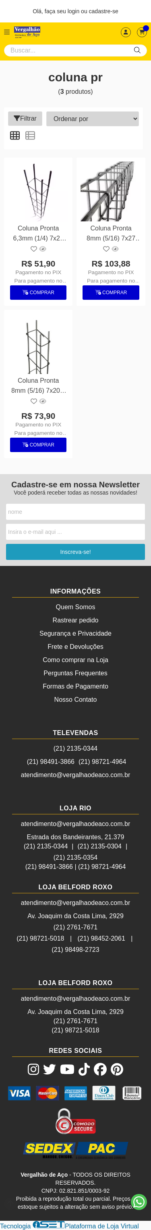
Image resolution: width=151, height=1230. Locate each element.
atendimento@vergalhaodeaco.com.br (75, 775)
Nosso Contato (75, 699)
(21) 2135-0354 (75, 857)
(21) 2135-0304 (100, 846)
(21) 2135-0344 (75, 748)
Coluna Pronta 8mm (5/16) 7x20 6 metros (38, 386)
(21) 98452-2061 (101, 938)
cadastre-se (103, 11)
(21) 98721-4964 (102, 761)
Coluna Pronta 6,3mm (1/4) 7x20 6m (38, 234)
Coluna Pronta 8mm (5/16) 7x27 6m (111, 234)
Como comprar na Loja (75, 659)
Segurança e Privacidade (75, 633)
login (74, 11)
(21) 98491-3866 (50, 761)
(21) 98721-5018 (40, 938)
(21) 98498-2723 (75, 949)
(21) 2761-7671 (75, 927)
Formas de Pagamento (75, 686)
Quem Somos (75, 607)
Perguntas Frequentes (75, 673)
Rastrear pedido (76, 620)
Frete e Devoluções (75, 646)
